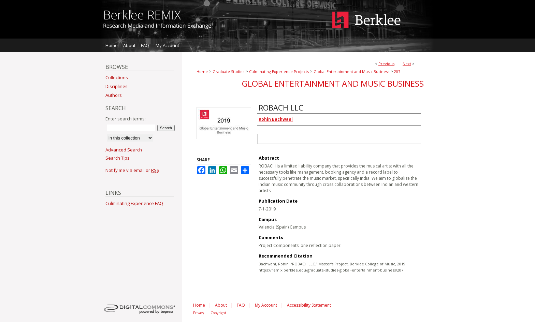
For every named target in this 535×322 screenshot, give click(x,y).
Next (407, 63)
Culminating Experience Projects (279, 71)
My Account (266, 305)
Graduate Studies (228, 71)
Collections (116, 77)
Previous (386, 63)
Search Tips (117, 158)
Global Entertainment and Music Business (351, 71)
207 (397, 71)
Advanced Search (123, 150)
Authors (113, 95)
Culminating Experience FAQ (134, 203)
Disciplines (116, 86)
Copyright (218, 312)
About (221, 305)
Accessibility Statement (309, 305)
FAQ (241, 305)
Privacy (198, 312)
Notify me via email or (132, 170)
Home (202, 71)
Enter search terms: (125, 119)
